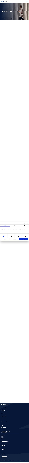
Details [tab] (14, 225)
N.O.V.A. (2, 443)
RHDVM (2, 438)
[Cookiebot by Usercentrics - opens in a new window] (25, 223)
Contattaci (4, 457)
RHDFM (2, 437)
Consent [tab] (5, 225)
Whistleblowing (9, 461)
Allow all (24, 239)
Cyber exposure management (5, 432)
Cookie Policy (5, 461)
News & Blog (3, 447)
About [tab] (24, 225)
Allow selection (14, 239)
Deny (5, 239)
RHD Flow (2, 439)
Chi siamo (2, 451)
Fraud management (4, 433)
